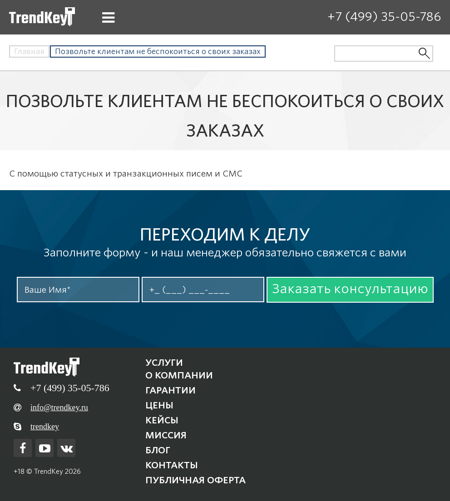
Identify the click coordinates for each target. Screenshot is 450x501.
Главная (29, 51)
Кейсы (161, 420)
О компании (179, 375)
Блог (157, 450)
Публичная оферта (195, 480)
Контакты (171, 465)
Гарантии (170, 390)
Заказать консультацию (350, 288)
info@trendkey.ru (59, 407)
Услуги (164, 362)
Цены (159, 405)
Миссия (166, 435)
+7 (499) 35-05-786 (384, 17)
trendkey (44, 426)
